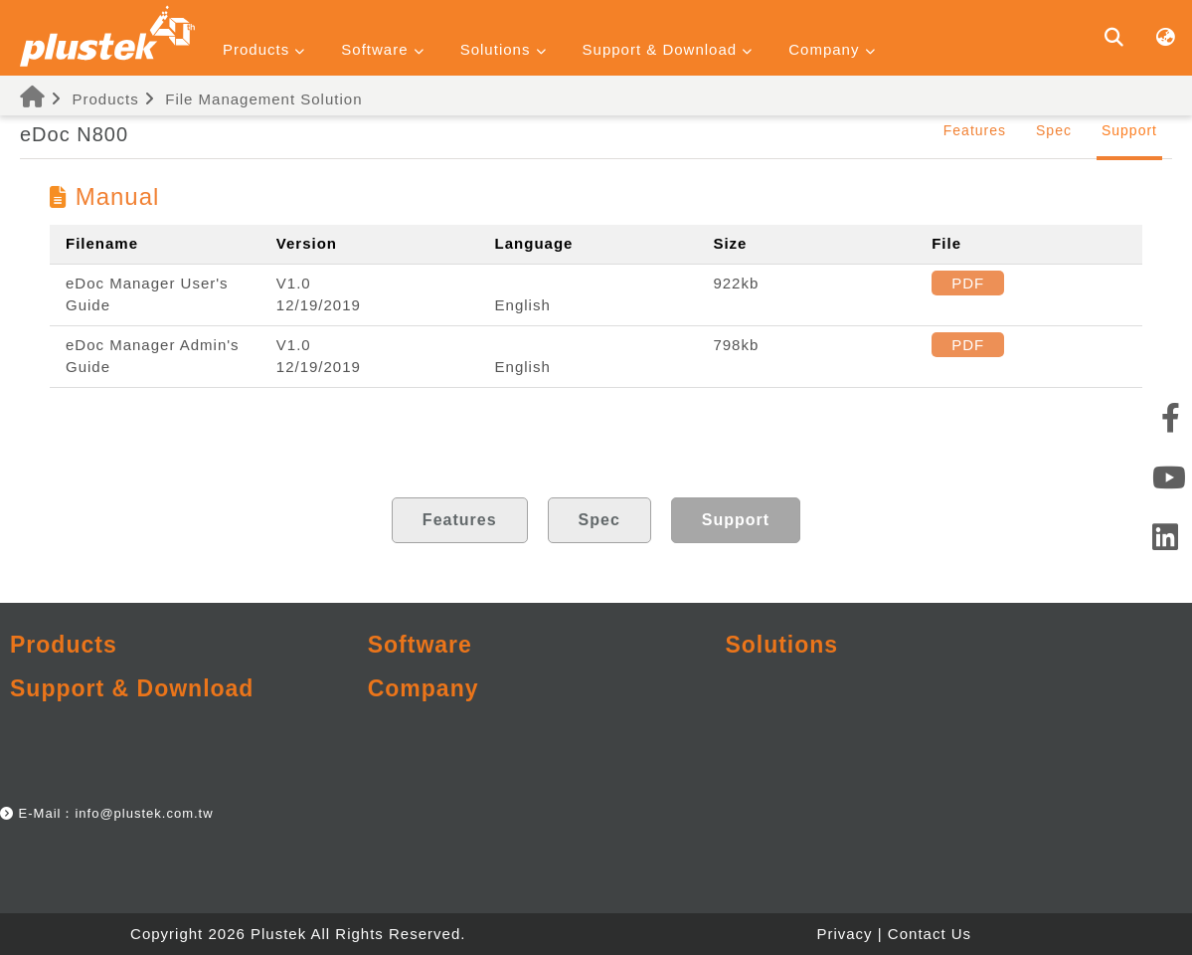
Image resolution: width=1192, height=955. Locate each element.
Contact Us (929, 933)
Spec (1054, 130)
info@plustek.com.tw (144, 813)
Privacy (844, 933)
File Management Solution (263, 99)
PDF (967, 283)
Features (974, 130)
